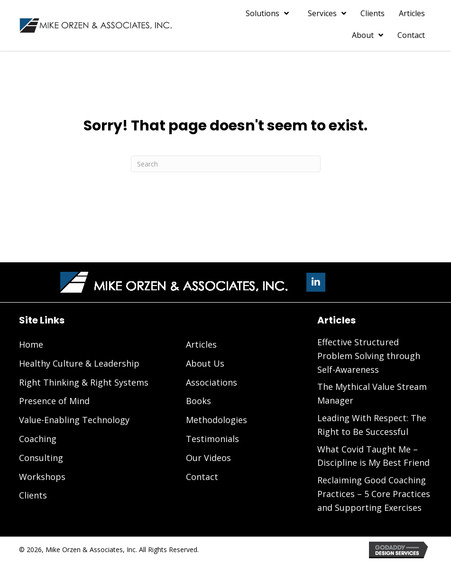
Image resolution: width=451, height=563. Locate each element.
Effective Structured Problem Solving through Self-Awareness (368, 355)
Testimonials (212, 438)
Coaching (37, 438)
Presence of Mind (54, 400)
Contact (202, 476)
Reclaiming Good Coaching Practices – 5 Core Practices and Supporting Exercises (373, 493)
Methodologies (216, 419)
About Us (205, 363)
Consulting (41, 457)
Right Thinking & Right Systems (83, 382)
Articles (201, 344)
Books (198, 400)
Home (31, 344)
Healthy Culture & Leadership (79, 363)
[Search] (226, 164)
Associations (211, 382)
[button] (315, 282)
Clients (33, 495)
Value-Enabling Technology (74, 419)
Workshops (42, 476)
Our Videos (208, 457)
